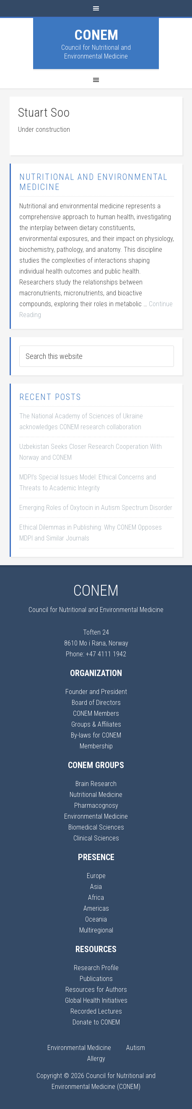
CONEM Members (96, 713)
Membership (96, 746)
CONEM (96, 34)
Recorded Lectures (96, 1011)
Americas (96, 908)
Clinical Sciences (96, 838)
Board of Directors (96, 703)
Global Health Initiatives (96, 1000)
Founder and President (96, 692)
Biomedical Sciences (96, 827)
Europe (96, 876)
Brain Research (96, 784)
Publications (96, 979)
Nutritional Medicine (96, 795)
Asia (96, 887)
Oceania (96, 919)
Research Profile (96, 968)
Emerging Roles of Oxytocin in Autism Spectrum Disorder (95, 508)
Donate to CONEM (96, 1022)
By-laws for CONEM (96, 735)
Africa (96, 898)
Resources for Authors (96, 990)
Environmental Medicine (96, 816)
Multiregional (96, 930)
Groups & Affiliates (96, 724)
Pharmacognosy (96, 805)
